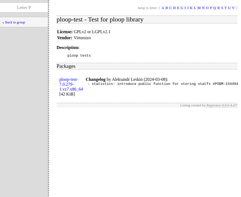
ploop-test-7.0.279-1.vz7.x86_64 (71, 85)
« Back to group (13, 22)
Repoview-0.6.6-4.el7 (221, 106)
